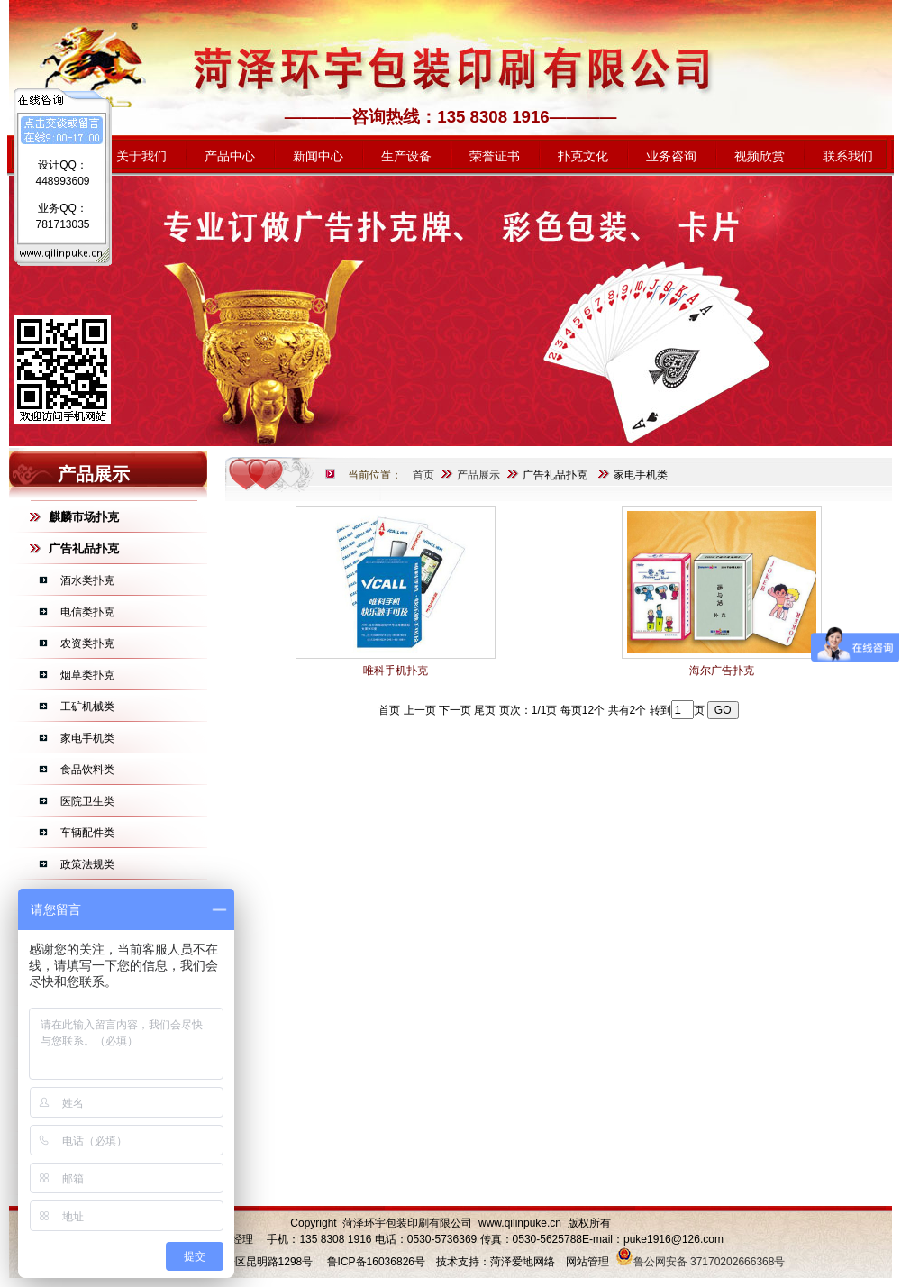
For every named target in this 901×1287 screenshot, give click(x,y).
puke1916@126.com (673, 1239)
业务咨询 (671, 156)
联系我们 (848, 156)
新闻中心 (318, 156)
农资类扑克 (87, 643)
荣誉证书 (494, 156)
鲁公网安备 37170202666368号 (700, 1261)
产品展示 (478, 475)
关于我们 (141, 156)
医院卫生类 (87, 801)
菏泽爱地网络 (522, 1261)
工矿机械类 (87, 706)
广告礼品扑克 (555, 475)
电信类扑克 (87, 612)
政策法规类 (87, 864)
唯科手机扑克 (395, 670)
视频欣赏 (759, 156)
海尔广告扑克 (721, 670)
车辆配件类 (87, 832)
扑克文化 (583, 156)
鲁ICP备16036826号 (376, 1261)
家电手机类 (87, 738)
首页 (423, 475)
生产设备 (406, 156)
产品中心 (230, 156)
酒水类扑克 (87, 580)
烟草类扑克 (87, 675)
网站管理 (587, 1261)
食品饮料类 (87, 769)
